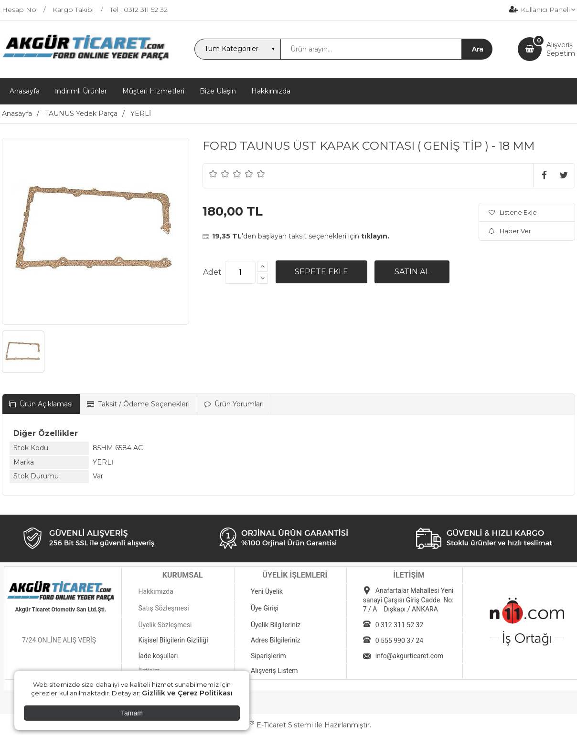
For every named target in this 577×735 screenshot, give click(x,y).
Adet (212, 272)
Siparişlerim (268, 656)
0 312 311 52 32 (399, 625)
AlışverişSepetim (560, 49)
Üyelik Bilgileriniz (275, 625)
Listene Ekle (513, 212)
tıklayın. (375, 236)
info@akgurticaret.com (409, 656)
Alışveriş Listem (274, 670)
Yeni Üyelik (267, 591)
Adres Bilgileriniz (275, 640)
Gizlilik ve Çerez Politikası (187, 693)
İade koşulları (158, 656)
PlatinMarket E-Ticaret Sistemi (259, 725)
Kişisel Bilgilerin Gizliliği (173, 640)
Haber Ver (510, 231)
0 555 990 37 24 (399, 640)
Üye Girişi (264, 608)
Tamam (132, 713)
